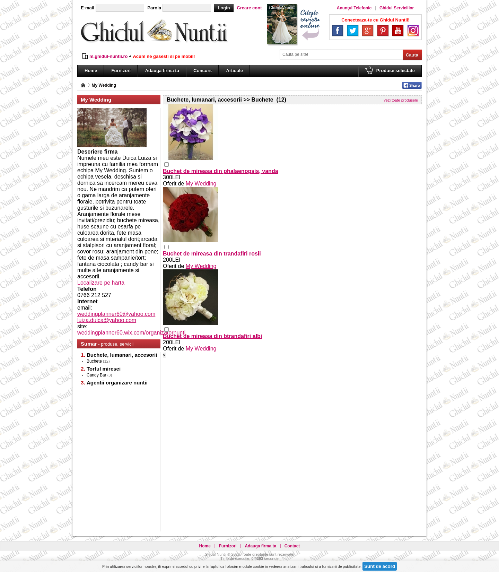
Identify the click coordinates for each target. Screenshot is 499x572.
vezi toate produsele (401, 100)
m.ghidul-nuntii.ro (108, 56)
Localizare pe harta (100, 283)
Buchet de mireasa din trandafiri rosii (212, 254)
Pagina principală (83, 85)
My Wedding (103, 85)
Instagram (413, 30)
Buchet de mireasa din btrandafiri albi (212, 336)
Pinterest (382, 30)
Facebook (337, 30)
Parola (154, 7)
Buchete (94, 361)
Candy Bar (96, 375)
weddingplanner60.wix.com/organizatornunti (131, 333)
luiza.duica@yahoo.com (106, 320)
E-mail (87, 7)
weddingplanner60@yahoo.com (116, 314)
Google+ (367, 30)
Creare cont (249, 7)
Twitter (352, 30)
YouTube (397, 30)
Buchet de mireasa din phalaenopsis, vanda (220, 171)
